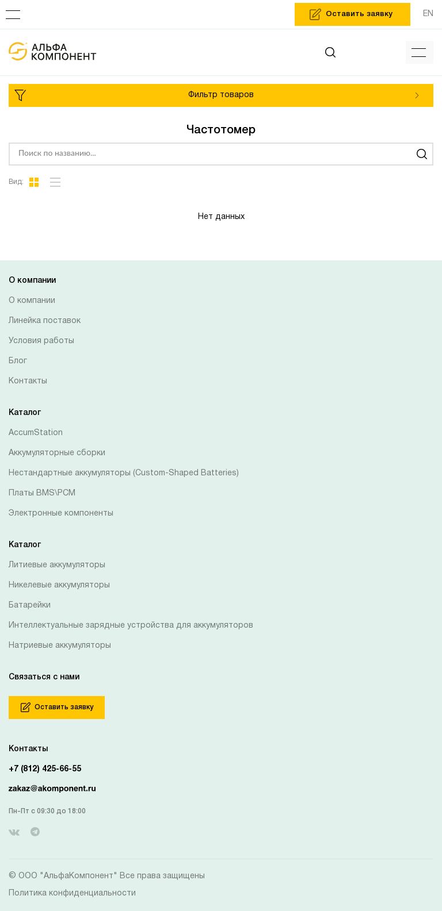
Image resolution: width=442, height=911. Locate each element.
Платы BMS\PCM (42, 493)
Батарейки (30, 605)
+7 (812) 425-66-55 (45, 769)
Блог (18, 361)
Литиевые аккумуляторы (57, 565)
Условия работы (41, 341)
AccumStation (36, 433)
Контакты (28, 381)
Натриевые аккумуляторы (60, 645)
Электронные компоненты (61, 513)
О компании (32, 301)
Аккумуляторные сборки (57, 453)
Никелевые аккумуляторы (59, 585)
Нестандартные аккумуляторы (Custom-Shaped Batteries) (124, 473)
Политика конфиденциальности (72, 893)
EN (428, 14)
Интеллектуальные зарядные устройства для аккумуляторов (131, 625)
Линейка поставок (45, 321)
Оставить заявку (57, 707)
